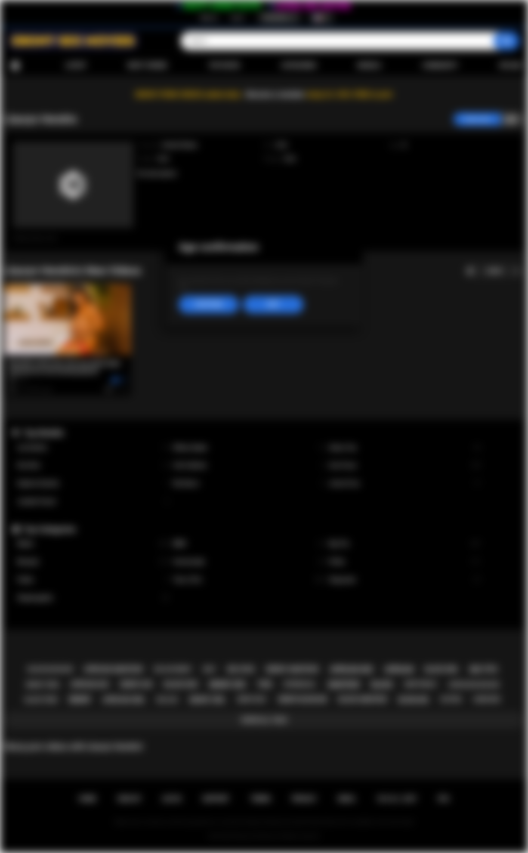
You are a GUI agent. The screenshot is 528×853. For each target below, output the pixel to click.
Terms (260, 798)
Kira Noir (93, 465)
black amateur (362, 699)
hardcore (486, 699)
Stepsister (405, 580)
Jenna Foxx (405, 483)
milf (209, 669)
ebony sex (227, 684)
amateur (343, 684)
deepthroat (420, 684)
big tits (483, 669)
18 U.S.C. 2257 (397, 798)
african (399, 669)
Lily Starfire (93, 447)
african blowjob (473, 684)
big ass (167, 699)
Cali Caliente (248, 465)
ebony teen (42, 684)
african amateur (113, 669)
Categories (298, 65)
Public (93, 580)
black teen (41, 699)
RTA (443, 798)
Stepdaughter (93, 598)
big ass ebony (173, 669)
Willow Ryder (248, 447)
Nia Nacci (248, 483)
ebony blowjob (302, 699)
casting (451, 699)
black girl (442, 669)
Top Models (43, 432)
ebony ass (136, 684)
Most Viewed (147, 65)
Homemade (248, 562)
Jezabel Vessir (93, 501)
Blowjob (93, 562)
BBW (248, 543)
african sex (351, 669)
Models (369, 65)
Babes (93, 543)
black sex (181, 684)
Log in (237, 18)
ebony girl (207, 700)
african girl (123, 700)
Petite (405, 562)
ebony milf (252, 699)
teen (264, 684)
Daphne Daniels (93, 483)
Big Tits (405, 543)
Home (15, 66)
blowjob (413, 700)
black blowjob (50, 669)
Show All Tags (264, 720)
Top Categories (49, 529)
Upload (510, 65)
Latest (75, 65)
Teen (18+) (248, 580)
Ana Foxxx (405, 465)
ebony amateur (292, 669)
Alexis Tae (405, 447)
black (381, 684)
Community (440, 65)
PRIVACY (304, 798)
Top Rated (224, 65)
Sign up (208, 18)
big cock (240, 669)
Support (215, 798)
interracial (300, 684)
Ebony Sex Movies (255, 836)
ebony (80, 699)
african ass (90, 684)
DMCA (346, 798)
